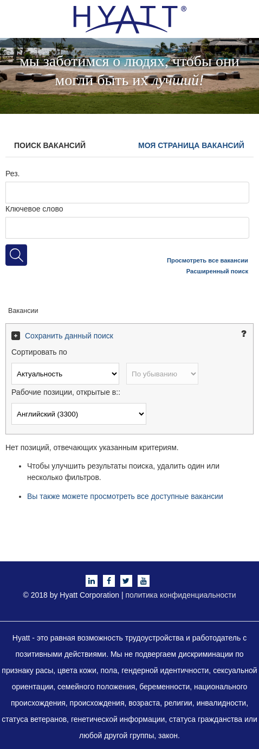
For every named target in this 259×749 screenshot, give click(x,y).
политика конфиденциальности (181, 595)
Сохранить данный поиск (69, 335)
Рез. (12, 173)
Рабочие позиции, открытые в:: (65, 392)
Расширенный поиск (217, 271)
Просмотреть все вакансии (207, 260)
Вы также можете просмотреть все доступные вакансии (125, 496)
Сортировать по (39, 352)
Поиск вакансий (50, 145)
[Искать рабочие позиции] (16, 255)
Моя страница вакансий (191, 145)
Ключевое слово (34, 208)
